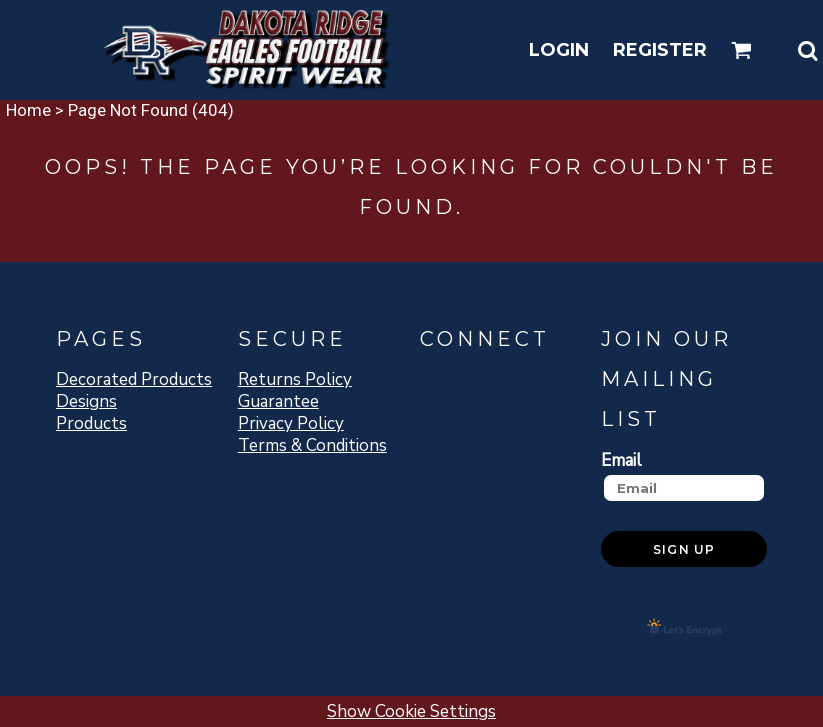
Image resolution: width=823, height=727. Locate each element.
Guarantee (278, 401)
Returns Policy (295, 379)
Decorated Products (134, 379)
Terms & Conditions (312, 445)
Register (660, 50)
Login (559, 50)
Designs (86, 401)
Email (621, 460)
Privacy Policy (291, 423)
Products (91, 423)
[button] (741, 50)
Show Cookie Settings (411, 711)
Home (28, 110)
